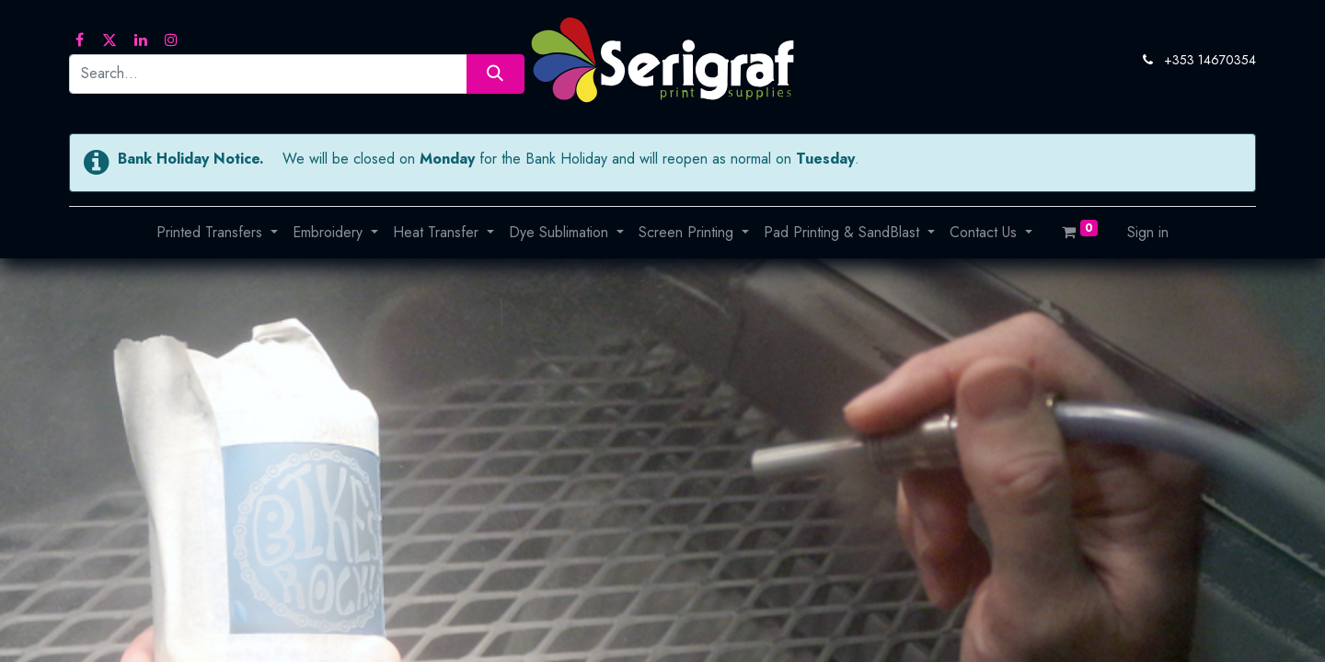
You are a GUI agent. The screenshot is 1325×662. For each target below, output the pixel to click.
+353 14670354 (1210, 60)
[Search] (495, 74)
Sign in (1148, 232)
